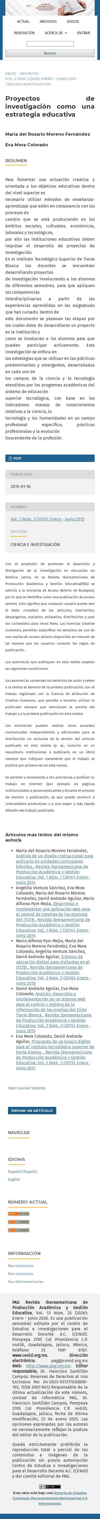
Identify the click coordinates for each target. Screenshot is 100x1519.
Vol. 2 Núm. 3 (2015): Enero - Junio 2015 (40, 79)
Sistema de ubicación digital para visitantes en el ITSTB (53, 962)
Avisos (73, 21)
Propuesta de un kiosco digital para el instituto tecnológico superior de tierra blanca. (55, 1047)
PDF (17, 458)
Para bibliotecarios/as (25, 1282)
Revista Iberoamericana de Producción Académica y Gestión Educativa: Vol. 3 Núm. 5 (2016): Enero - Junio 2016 (53, 975)
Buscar (50, 53)
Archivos (48, 21)
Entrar (83, 33)
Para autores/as (20, 1274)
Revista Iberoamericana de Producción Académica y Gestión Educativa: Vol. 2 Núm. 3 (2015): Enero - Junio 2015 (53, 1022)
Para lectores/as (21, 1266)
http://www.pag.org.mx (48, 1365)
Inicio (10, 73)
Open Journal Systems (27, 1088)
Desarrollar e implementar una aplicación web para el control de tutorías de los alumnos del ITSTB (53, 911)
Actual (23, 21)
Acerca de (54, 33)
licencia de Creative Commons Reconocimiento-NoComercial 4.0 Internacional (50, 1498)
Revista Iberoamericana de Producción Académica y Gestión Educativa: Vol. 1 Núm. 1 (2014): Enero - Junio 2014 (53, 874)
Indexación (24, 33)
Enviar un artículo (32, 1110)
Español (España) (22, 1171)
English (14, 1179)
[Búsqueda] (50, 44)
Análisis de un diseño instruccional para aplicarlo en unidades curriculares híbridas (54, 861)
